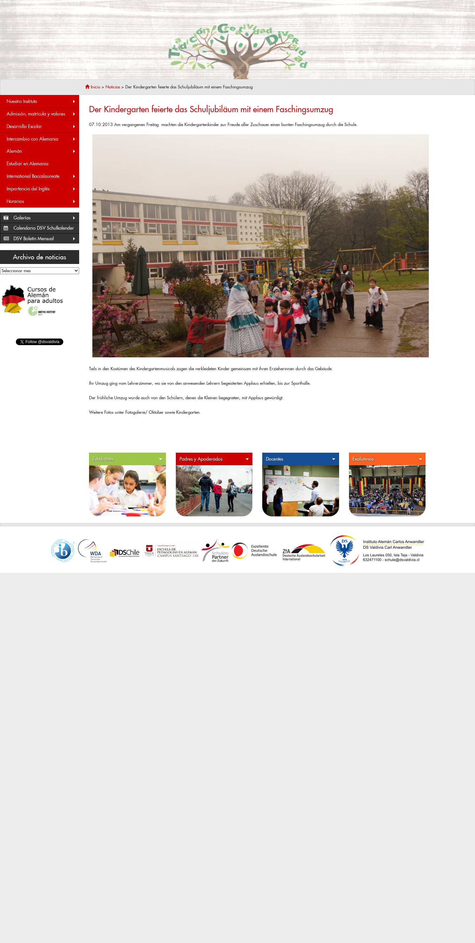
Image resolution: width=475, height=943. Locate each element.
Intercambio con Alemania (41, 139)
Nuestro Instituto (41, 101)
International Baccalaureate (41, 176)
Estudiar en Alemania (27, 164)
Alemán (41, 151)
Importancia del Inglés (41, 189)
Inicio (92, 87)
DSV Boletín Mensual (45, 239)
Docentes (301, 459)
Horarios (41, 201)
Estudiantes (128, 459)
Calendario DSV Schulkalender (44, 228)
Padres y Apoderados (214, 459)
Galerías (45, 218)
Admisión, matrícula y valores (41, 114)
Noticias (113, 87)
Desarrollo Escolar (41, 126)
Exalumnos (388, 459)
